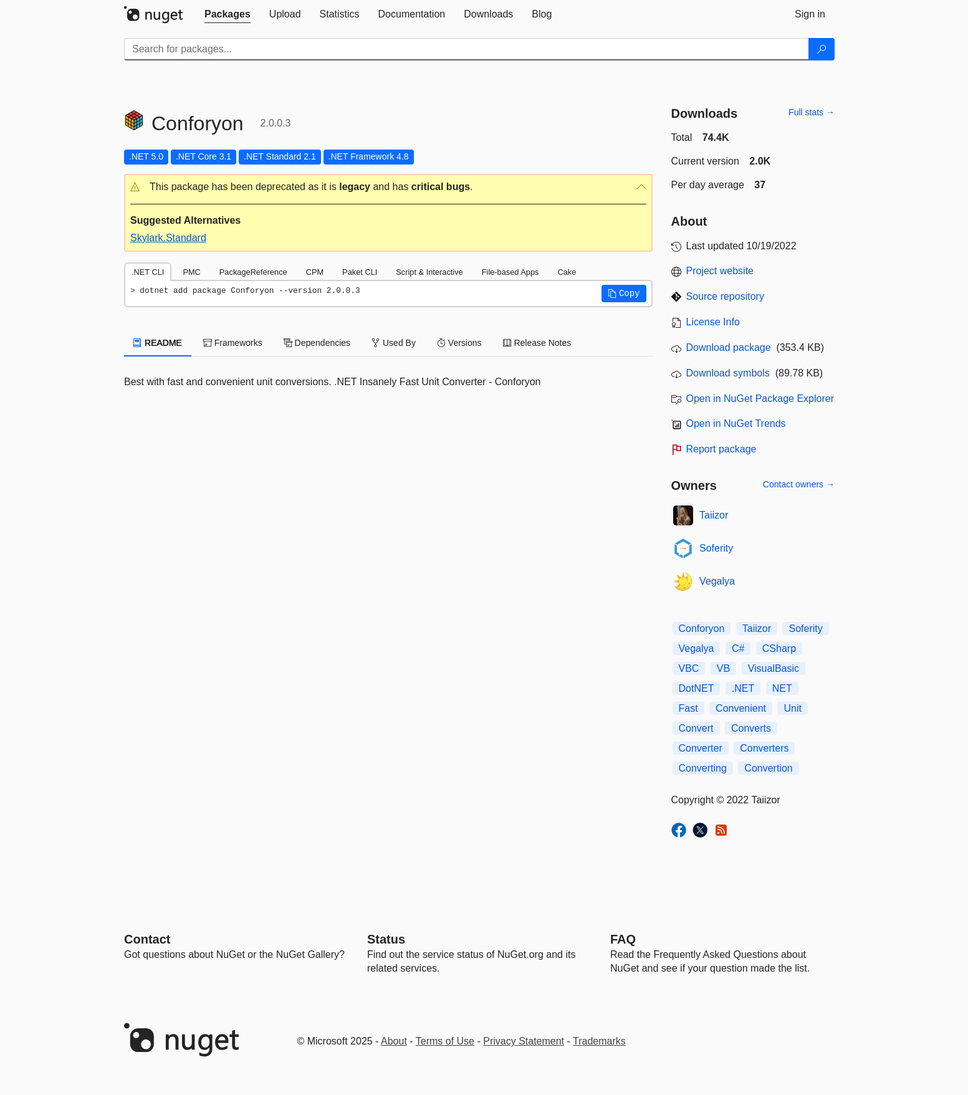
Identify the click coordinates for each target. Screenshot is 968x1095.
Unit (792, 708)
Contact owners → (799, 484)
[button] (388, 187)
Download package (728, 347)
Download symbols (728, 373)
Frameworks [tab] (232, 343)
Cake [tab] (566, 272)
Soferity (716, 548)
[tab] (227, 14)
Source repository (725, 296)
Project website (720, 270)
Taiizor (713, 515)
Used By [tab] (393, 343)
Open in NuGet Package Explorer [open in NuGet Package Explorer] (760, 398)
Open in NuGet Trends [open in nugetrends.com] (736, 423)
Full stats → (811, 112)
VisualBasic (773, 668)
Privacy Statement (523, 1041)
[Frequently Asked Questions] (623, 939)
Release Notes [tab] (537, 343)
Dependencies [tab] (317, 343)
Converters (764, 748)
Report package (721, 449)
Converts (751, 728)
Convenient (741, 708)
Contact (147, 939)
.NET (743, 688)
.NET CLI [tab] (148, 272)
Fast (688, 708)
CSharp (779, 648)
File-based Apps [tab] (510, 272)
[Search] (821, 49)
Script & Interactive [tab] (429, 272)
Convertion (768, 768)
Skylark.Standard (168, 237)
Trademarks (599, 1041)
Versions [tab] (459, 343)
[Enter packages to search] (466, 49)
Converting (703, 768)
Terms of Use (445, 1041)
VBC (689, 668)
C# (738, 648)
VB (723, 668)
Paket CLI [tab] (359, 272)
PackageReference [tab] (253, 272)
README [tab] (157, 343)
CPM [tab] (314, 272)
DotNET (696, 688)
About (394, 1041)
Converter (700, 748)
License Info (713, 322)
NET (782, 688)
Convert (696, 728)
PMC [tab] (191, 272)
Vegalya (717, 581)
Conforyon (702, 628)
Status (386, 939)
